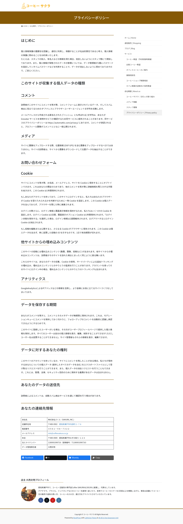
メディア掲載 (131, 102)
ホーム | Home (130, 37)
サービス (128, 53)
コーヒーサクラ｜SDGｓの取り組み (140, 96)
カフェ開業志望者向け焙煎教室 (138, 86)
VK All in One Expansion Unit (108, 518)
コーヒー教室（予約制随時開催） (139, 59)
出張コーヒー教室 (133, 64)
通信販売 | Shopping (133, 43)
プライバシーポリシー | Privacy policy (141, 112)
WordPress (77, 518)
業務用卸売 (130, 75)
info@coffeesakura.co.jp (58, 433)
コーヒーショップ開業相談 (137, 80)
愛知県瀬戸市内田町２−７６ (70, 424)
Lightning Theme (91, 518)
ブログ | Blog (130, 48)
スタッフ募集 (131, 107)
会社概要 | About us (132, 91)
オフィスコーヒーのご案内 (137, 70)
